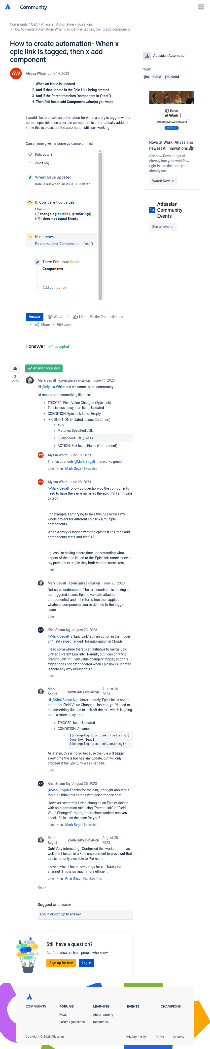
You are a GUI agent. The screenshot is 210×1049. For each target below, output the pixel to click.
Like (51, 468)
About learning (103, 1014)
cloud (157, 77)
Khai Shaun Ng (59, 630)
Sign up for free (61, 963)
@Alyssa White (53, 387)
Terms (159, 1037)
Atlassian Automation (57, 24)
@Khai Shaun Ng (64, 700)
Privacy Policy (136, 1037)
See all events (162, 227)
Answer (34, 317)
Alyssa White (36, 73)
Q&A (34, 24)
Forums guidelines (72, 1022)
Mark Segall (47, 380)
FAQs (63, 1014)
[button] (65, 224)
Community (33, 6)
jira (146, 77)
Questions (85, 24)
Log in (44, 914)
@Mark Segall (84, 462)
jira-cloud (172, 77)
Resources (100, 1022)
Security (178, 1037)
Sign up (59, 914)
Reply (42, 888)
